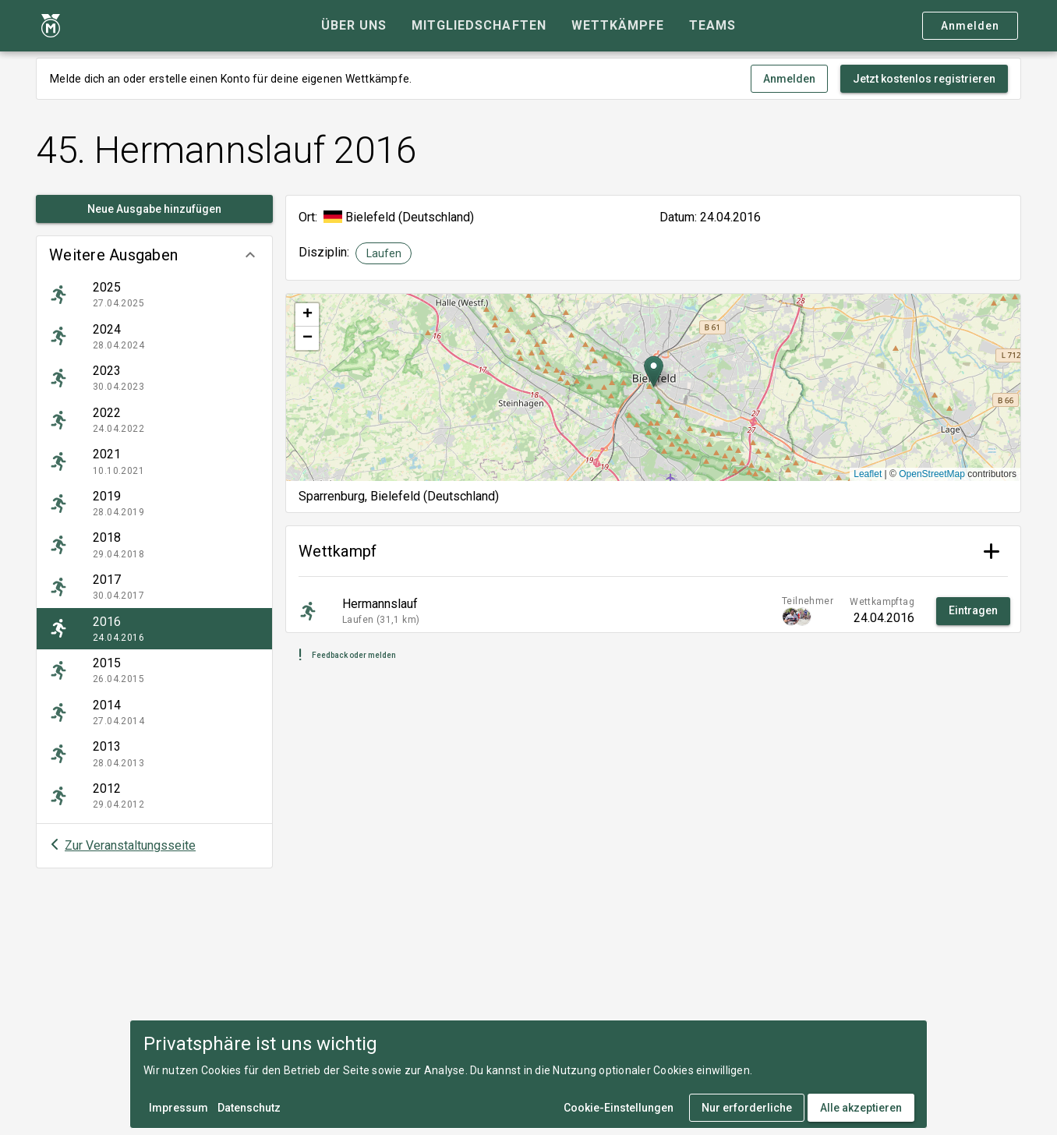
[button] (154, 255)
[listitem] (154, 295)
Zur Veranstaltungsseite (130, 845)
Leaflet (868, 473)
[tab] (354, 25)
